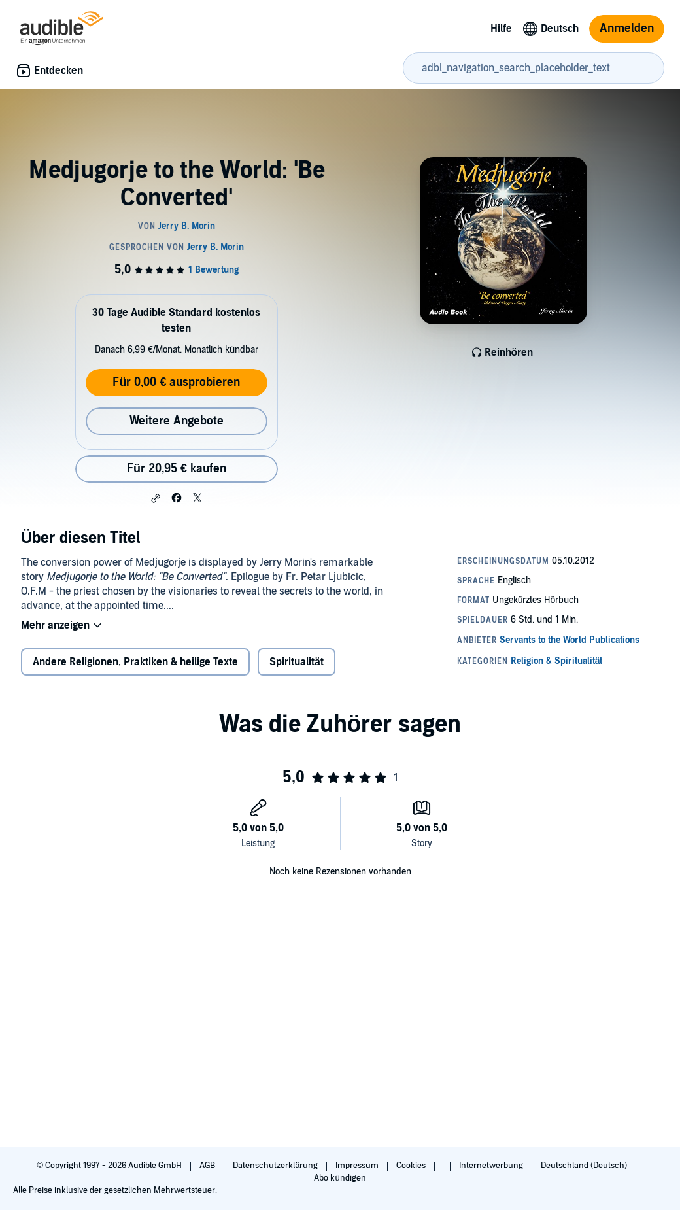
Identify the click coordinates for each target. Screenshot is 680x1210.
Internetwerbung (492, 1165)
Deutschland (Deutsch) (585, 1165)
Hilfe (501, 28)
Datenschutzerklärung (276, 1165)
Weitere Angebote (176, 421)
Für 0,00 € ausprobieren (176, 382)
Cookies (412, 1165)
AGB (208, 1165)
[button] (155, 498)
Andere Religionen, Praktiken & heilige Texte (135, 661)
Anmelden (627, 28)
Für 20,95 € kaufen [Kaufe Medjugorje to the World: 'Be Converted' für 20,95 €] (176, 468)
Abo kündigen (340, 1178)
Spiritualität (296, 661)
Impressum (358, 1165)
